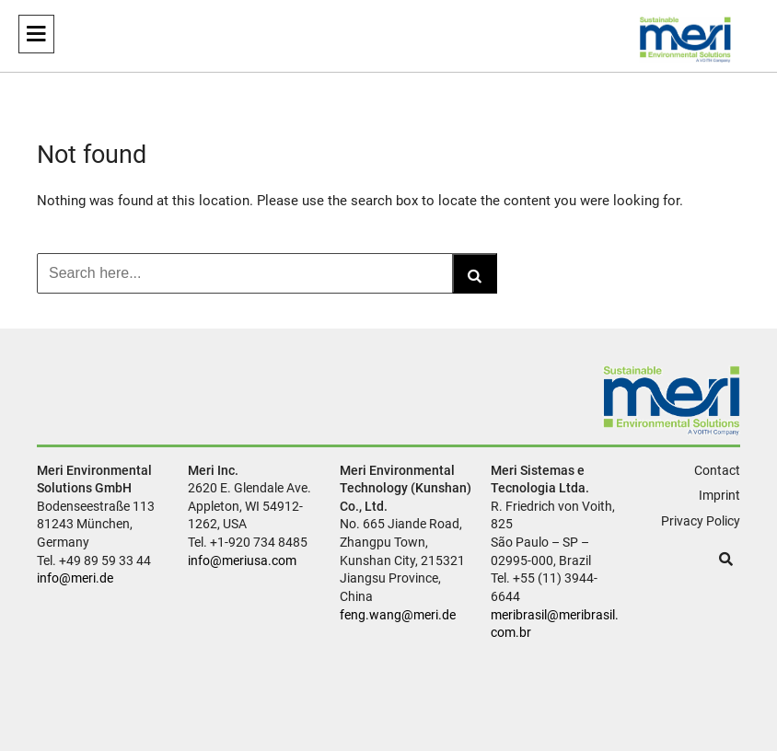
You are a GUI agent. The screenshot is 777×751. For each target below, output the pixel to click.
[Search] (474, 273)
